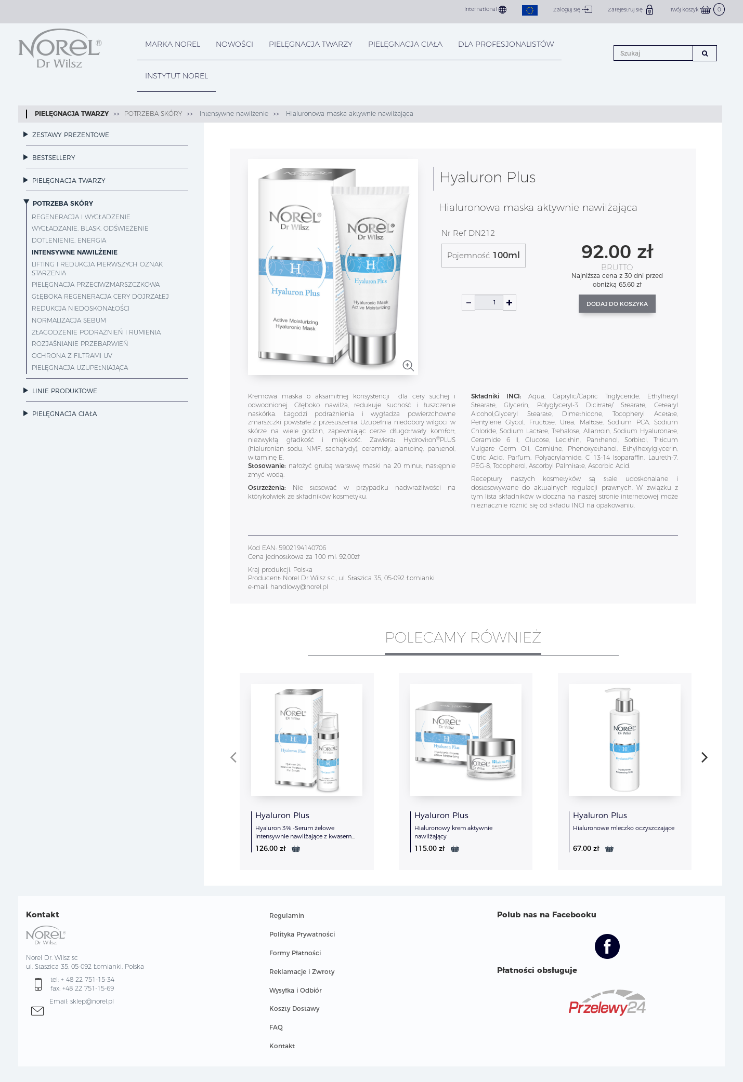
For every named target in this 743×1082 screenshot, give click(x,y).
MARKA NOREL (172, 44)
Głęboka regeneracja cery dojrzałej (100, 296)
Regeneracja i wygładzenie (81, 217)
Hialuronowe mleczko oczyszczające (623, 828)
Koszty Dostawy (294, 1008)
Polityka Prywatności (302, 934)
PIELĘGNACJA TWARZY (311, 44)
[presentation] (233, 756)
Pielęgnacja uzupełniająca (80, 367)
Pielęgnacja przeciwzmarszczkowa (96, 284)
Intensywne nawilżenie (233, 113)
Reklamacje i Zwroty (301, 972)
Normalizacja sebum (69, 320)
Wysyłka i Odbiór (295, 990)
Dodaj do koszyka (617, 304)
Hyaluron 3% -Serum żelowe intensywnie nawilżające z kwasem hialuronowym (303, 836)
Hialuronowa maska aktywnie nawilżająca (348, 113)
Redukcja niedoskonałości (80, 308)
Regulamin (286, 915)
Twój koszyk (697, 10)
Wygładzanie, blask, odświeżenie (90, 228)
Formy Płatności (295, 953)
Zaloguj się (572, 9)
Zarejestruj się (631, 9)
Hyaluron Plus (282, 815)
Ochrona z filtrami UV (72, 355)
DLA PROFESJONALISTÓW (506, 44)
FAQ (276, 1027)
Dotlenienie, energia (69, 240)
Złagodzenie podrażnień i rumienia (96, 332)
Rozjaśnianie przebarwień (80, 344)
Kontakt (282, 1046)
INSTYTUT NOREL (176, 76)
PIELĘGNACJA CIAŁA (405, 44)
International (485, 10)
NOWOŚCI (234, 44)
